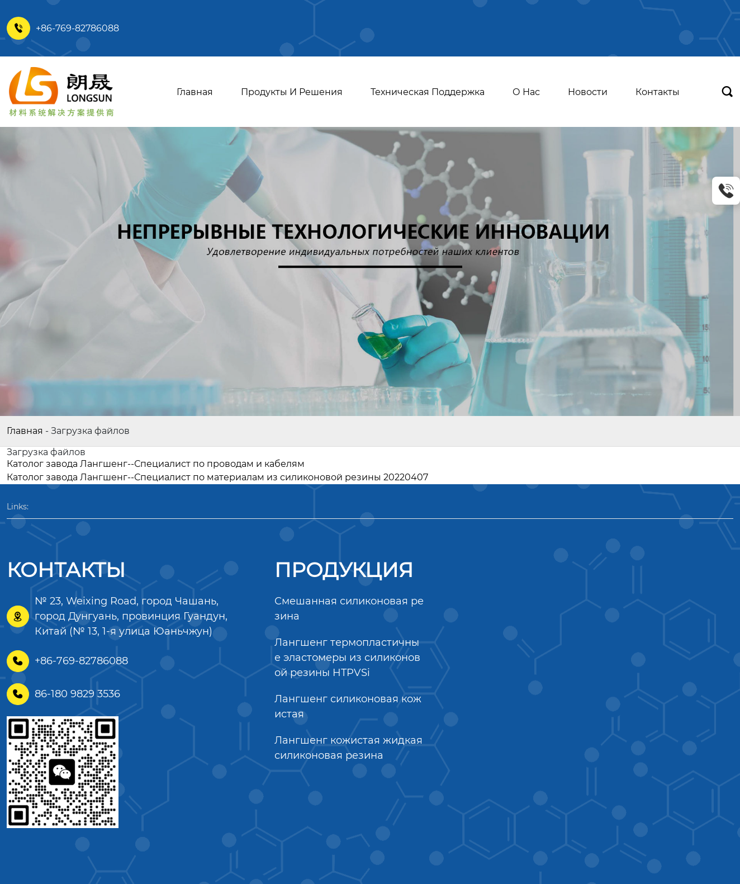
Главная (25, 431)
